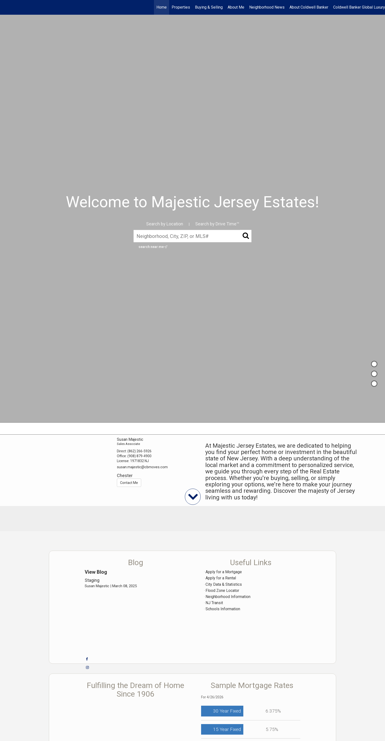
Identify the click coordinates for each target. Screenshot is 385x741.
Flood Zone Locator (222, 590)
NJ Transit (214, 602)
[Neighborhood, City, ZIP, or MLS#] (192, 236)
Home (161, 7)
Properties (181, 7)
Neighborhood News (267, 7)
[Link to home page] (6, 7)
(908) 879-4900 (139, 456)
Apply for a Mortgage (224, 572)
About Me (236, 7)
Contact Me (129, 483)
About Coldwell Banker (308, 7)
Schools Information (223, 609)
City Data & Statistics (224, 584)
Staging (92, 580)
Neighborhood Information (228, 596)
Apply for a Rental (221, 578)
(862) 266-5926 (139, 451)
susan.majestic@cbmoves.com (142, 467)
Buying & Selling (209, 7)
